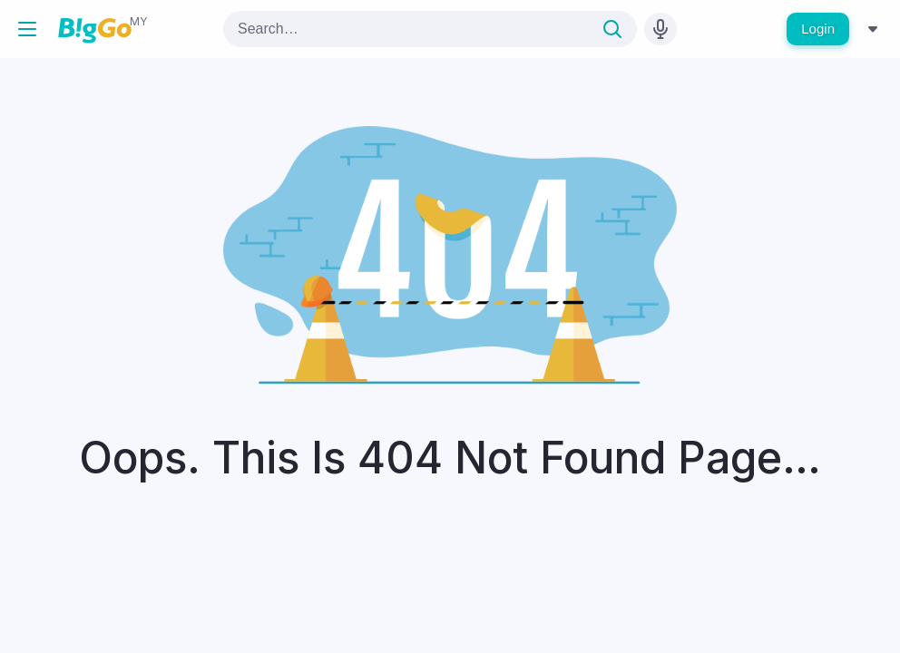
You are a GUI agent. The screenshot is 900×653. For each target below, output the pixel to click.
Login (818, 28)
